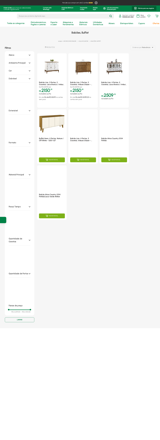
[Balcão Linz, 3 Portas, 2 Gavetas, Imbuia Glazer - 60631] (83, 80)
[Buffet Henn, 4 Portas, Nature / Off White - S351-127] (52, 136)
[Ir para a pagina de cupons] (3, 220)
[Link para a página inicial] (60, 41)
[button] (144, 8)
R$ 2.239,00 (15, 312)
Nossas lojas (95, 8)
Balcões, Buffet (96, 41)
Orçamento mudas (83, 8)
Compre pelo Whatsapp (47, 8)
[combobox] (65, 16)
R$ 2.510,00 (25, 312)
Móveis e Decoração (69, 41)
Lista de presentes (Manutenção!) (112, 8)
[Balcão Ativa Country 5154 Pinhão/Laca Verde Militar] (52, 192)
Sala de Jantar (83, 41)
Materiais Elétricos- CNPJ (67, 8)
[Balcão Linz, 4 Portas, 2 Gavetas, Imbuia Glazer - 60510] (83, 136)
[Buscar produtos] (110, 16)
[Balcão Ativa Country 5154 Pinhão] (114, 136)
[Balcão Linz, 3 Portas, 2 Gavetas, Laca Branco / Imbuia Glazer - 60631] (52, 80)
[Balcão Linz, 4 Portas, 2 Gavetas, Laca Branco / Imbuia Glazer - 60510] (114, 80)
